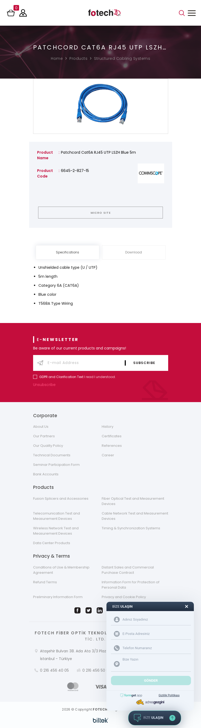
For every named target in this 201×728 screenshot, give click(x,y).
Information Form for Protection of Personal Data (130, 585)
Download (133, 252)
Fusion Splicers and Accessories (60, 498)
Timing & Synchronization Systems (131, 528)
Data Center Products (51, 542)
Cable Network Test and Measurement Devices (135, 516)
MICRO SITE (101, 213)
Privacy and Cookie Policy (124, 596)
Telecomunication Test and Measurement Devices (56, 516)
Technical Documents (51, 455)
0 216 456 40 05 (54, 670)
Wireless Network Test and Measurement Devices (56, 531)
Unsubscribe (45, 384)
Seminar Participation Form (56, 464)
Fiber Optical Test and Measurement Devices (133, 501)
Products (78, 58)
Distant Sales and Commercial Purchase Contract (128, 570)
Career (108, 455)
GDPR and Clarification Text (61, 377)
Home (57, 58)
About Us (40, 426)
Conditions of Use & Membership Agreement (61, 570)
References (112, 445)
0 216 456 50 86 (96, 670)
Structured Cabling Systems (122, 58)
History (107, 426)
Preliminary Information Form (58, 596)
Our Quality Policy (48, 445)
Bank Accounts (46, 474)
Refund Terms (45, 582)
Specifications (67, 252)
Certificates (112, 436)
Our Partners (44, 436)
